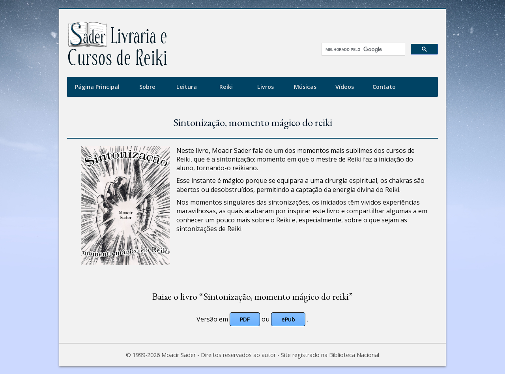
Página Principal (97, 86)
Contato (384, 86)
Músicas (305, 86)
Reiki (226, 86)
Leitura (186, 86)
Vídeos (344, 86)
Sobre (147, 86)
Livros (265, 86)
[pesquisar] (360, 49)
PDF (245, 319)
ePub (288, 319)
